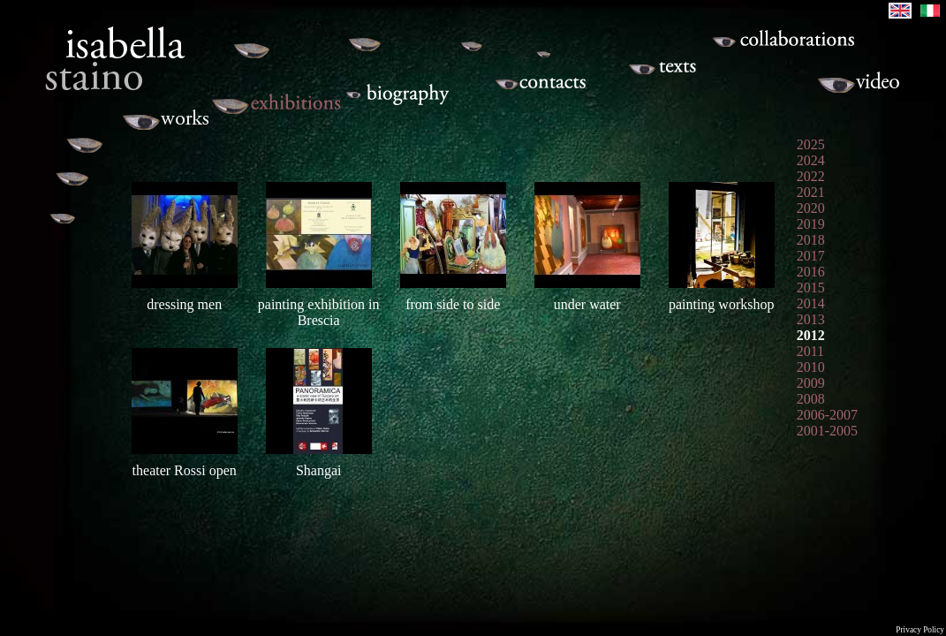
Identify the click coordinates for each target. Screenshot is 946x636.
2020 (811, 208)
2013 (811, 319)
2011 (810, 351)
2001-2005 (827, 430)
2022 (811, 176)
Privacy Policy (920, 629)
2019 (811, 223)
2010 (811, 367)
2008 (811, 398)
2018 (811, 239)
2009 (811, 382)
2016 (811, 271)
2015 (811, 287)
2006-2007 (827, 414)
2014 (811, 303)
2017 (811, 255)
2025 (811, 144)
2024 (811, 160)
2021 (811, 192)
